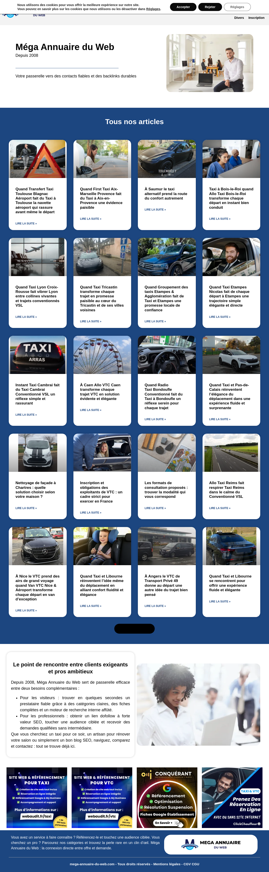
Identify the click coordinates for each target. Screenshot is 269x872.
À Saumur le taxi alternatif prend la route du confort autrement (166, 193)
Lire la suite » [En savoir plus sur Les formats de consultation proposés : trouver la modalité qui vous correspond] (155, 508)
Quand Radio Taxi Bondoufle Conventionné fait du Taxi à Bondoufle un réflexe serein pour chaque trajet (164, 396)
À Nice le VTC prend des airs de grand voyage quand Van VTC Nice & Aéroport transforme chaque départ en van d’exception (37, 587)
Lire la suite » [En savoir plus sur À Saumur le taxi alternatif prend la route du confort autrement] (155, 209)
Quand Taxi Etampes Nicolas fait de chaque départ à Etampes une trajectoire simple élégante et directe (229, 296)
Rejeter (210, 7)
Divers (239, 18)
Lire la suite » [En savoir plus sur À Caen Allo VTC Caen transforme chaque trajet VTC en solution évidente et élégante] (90, 410)
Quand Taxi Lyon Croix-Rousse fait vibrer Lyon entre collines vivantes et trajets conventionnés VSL (37, 296)
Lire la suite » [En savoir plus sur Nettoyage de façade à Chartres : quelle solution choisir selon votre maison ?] (26, 508)
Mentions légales (167, 864)
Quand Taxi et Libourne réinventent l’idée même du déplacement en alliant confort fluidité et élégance (102, 585)
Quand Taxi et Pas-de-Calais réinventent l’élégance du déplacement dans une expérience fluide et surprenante (229, 396)
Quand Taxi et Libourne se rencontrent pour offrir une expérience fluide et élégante (230, 583)
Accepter (183, 7)
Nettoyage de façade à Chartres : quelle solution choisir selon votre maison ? (35, 490)
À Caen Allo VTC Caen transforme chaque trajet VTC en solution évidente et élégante (100, 392)
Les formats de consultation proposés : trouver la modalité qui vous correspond (166, 490)
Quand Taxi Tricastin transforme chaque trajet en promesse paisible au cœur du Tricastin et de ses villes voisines (102, 298)
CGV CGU (191, 864)
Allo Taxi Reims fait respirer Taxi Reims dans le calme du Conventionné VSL (227, 490)
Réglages (152, 9)
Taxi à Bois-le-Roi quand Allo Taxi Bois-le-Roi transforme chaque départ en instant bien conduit (231, 198)
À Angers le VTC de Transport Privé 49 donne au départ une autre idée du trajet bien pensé (166, 585)
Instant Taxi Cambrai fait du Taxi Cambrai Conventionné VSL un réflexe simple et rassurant (37, 394)
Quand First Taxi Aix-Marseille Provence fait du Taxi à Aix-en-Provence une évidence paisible (101, 198)
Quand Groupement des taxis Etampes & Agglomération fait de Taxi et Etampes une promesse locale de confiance (166, 298)
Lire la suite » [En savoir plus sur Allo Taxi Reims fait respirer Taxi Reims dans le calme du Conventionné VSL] (220, 508)
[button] (134, 629)
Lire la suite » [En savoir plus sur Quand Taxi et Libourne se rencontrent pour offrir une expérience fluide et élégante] (220, 601)
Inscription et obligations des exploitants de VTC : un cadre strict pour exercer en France (101, 492)
